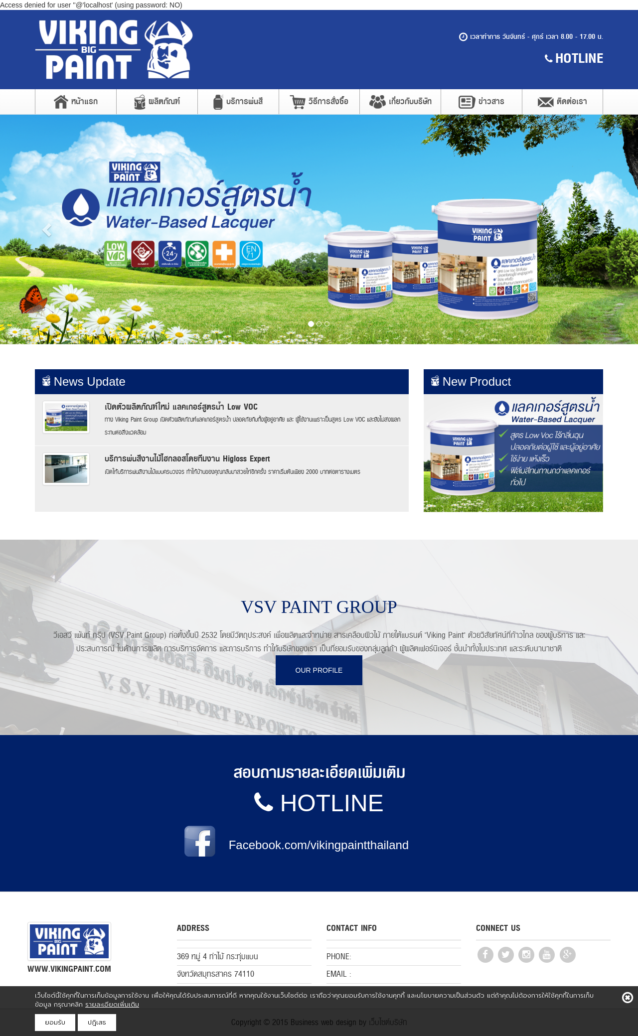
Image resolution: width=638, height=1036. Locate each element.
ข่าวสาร (481, 102)
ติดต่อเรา (562, 101)
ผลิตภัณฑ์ (157, 102)
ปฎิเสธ (97, 1022)
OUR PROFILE (319, 670)
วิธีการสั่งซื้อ (319, 102)
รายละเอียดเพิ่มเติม (112, 1004)
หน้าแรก (76, 102)
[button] (48, 229)
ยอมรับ (55, 1022)
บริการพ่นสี (238, 102)
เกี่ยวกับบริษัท (400, 102)
